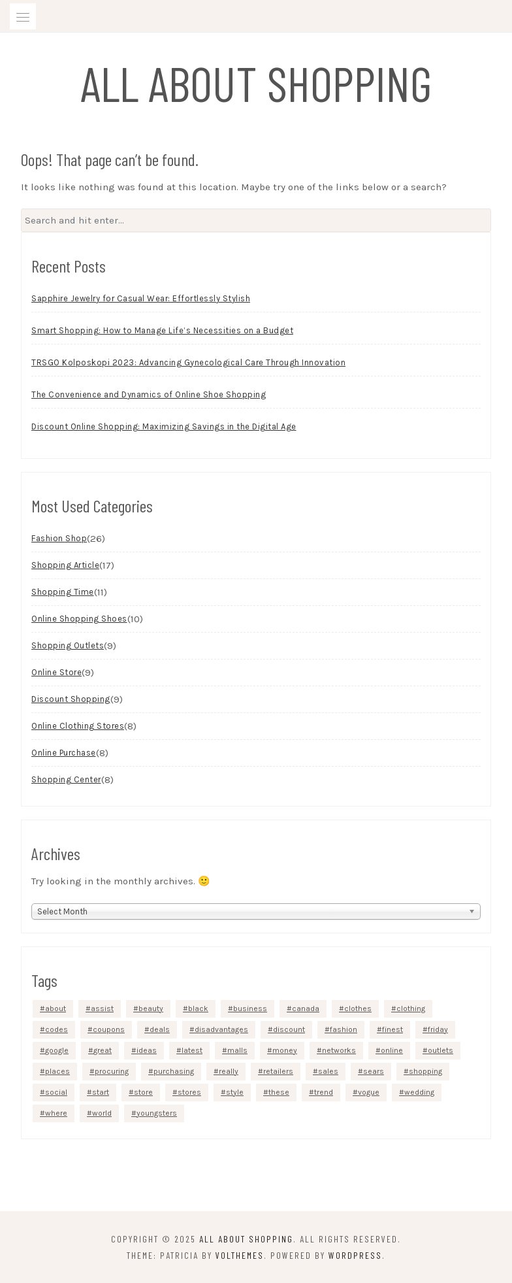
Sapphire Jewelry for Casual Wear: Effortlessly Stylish (140, 298)
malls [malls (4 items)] (237, 1050)
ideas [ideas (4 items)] (146, 1050)
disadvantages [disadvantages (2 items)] (221, 1029)
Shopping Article (65, 565)
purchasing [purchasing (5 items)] (173, 1071)
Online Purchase (63, 753)
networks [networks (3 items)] (339, 1050)
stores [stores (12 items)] (189, 1092)
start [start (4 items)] (100, 1092)
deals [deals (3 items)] (160, 1029)
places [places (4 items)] (57, 1071)
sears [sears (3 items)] (373, 1071)
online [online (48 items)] (392, 1050)
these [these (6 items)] (278, 1092)
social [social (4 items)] (56, 1092)
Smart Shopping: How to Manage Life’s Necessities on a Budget (162, 330)
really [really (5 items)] (228, 1071)
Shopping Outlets (67, 645)
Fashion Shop (59, 538)
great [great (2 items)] (102, 1050)
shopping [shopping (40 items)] (425, 1071)
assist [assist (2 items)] (102, 1008)
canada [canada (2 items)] (305, 1008)
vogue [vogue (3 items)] (368, 1092)
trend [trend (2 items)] (323, 1092)
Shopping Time (62, 592)
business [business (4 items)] (250, 1008)
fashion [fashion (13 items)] (343, 1029)
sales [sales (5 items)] (328, 1071)
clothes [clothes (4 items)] (358, 1008)
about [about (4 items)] (55, 1008)
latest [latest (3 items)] (192, 1050)
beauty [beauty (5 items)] (150, 1008)
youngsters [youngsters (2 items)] (156, 1113)
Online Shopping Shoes (79, 619)
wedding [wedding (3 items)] (419, 1092)
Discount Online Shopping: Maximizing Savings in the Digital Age (163, 426)
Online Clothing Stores (77, 726)
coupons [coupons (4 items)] (109, 1029)
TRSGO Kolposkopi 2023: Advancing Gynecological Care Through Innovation (188, 362)
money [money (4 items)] (284, 1050)
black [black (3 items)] (198, 1008)
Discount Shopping (70, 699)
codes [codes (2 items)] (56, 1029)
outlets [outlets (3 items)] (440, 1050)
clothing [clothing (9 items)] (410, 1008)
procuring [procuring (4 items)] (112, 1071)
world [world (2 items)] (102, 1113)
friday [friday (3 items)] (438, 1029)
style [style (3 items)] (235, 1092)
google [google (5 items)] (57, 1050)
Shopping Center (66, 779)
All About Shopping (256, 82)
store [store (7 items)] (143, 1092)
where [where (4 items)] (56, 1113)
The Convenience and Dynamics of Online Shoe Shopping (148, 394)
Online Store (56, 672)
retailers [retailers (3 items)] (278, 1071)
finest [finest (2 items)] (392, 1029)
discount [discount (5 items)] (289, 1029)
